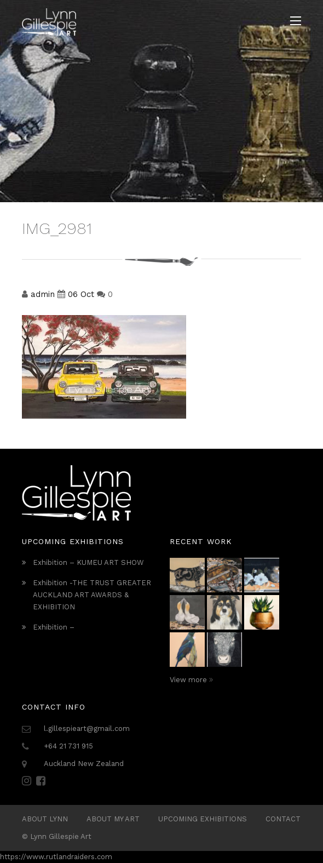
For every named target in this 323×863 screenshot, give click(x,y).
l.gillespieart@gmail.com (87, 728)
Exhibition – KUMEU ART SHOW (88, 562)
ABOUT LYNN (45, 819)
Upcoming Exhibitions (202, 819)
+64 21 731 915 (68, 746)
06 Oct (81, 294)
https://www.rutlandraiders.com (56, 857)
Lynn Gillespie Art (60, 836)
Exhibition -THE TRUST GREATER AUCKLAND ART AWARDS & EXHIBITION (92, 595)
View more (191, 680)
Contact (283, 819)
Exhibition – (53, 627)
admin (43, 294)
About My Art (113, 819)
